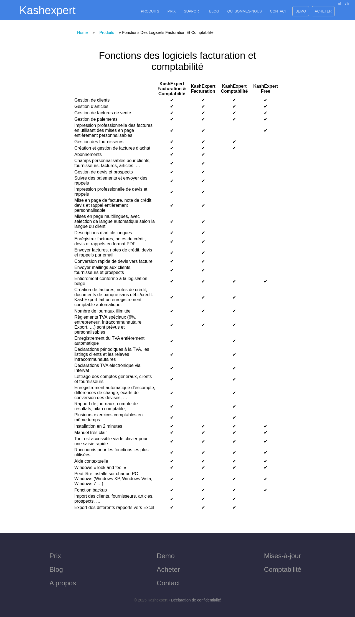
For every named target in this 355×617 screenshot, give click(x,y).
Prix (172, 11)
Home (82, 32)
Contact (278, 11)
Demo (300, 11)
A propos (62, 583)
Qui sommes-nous (244, 11)
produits (106, 32)
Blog (214, 11)
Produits (150, 11)
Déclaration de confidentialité (196, 600)
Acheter (323, 11)
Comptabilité (282, 569)
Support (192, 11)
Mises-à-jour (282, 556)
